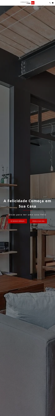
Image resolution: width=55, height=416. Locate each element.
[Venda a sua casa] (38, 221)
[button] (2, 3)
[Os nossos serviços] (17, 221)
